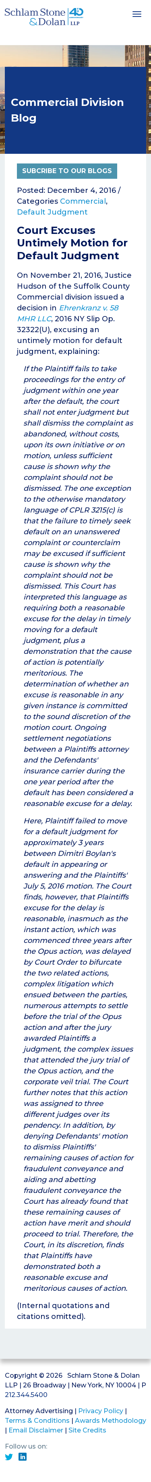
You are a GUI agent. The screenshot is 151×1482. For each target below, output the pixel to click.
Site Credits (87, 1430)
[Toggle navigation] (137, 13)
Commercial (83, 201)
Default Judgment (52, 212)
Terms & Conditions (37, 1420)
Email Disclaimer (35, 1430)
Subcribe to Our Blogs (67, 171)
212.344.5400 (26, 1395)
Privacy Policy (100, 1411)
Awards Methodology (110, 1420)
